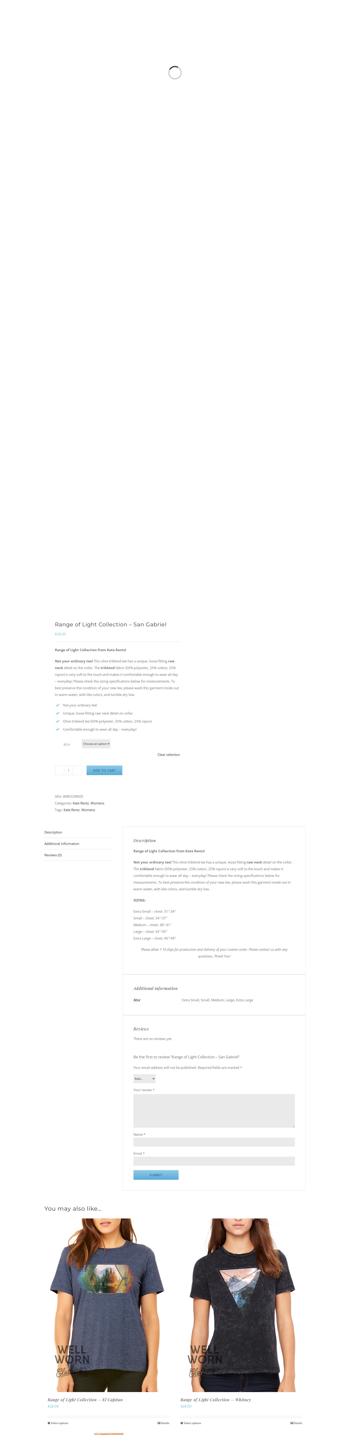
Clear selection (169, 754)
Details (165, 1423)
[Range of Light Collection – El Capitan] (108, 1305)
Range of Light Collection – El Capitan (85, 1399)
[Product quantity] (68, 770)
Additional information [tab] (61, 843)
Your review (143, 1090)
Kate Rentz (81, 803)
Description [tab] (53, 832)
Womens (97, 803)
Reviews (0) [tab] (53, 855)
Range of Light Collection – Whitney (216, 1399)
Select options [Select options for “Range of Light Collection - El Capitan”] (59, 1423)
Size (66, 744)
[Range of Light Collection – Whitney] (241, 1305)
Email (139, 1153)
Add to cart (104, 770)
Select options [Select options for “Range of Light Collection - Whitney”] (192, 1423)
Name (139, 1134)
